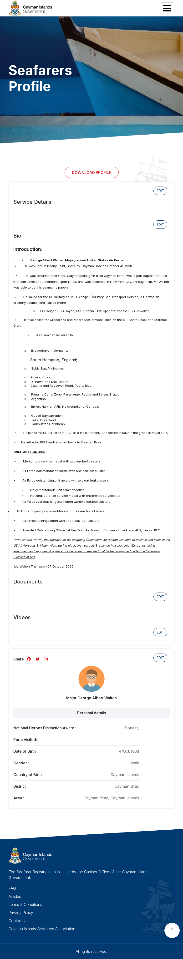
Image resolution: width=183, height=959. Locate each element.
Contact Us (18, 920)
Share (18, 659)
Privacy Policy (21, 912)
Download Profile (91, 172)
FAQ (12, 888)
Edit (160, 191)
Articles (15, 896)
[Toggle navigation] (167, 8)
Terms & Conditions (25, 904)
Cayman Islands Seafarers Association (42, 928)
